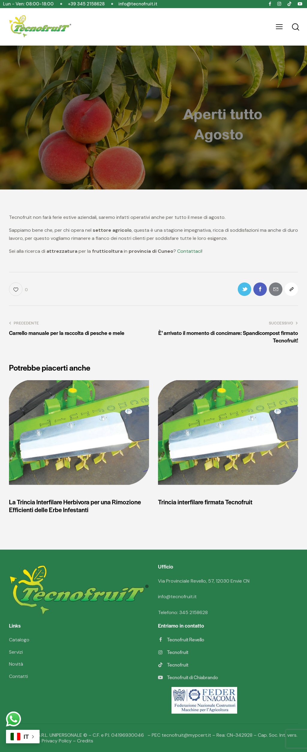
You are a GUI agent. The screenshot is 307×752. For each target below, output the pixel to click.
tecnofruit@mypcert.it (186, 735)
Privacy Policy (57, 741)
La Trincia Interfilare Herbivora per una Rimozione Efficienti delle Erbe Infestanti (75, 506)
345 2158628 (193, 612)
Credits (85, 741)
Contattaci (189, 251)
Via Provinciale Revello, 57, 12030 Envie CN (203, 581)
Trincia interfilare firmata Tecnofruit (205, 502)
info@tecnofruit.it (177, 596)
